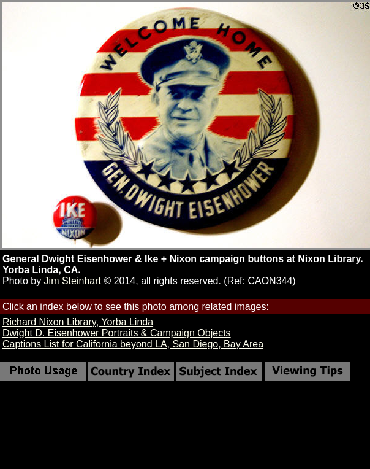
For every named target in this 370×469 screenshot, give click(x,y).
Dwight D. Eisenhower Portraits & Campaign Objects (116, 333)
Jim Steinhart (72, 281)
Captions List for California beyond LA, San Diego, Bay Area (132, 344)
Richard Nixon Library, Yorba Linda (77, 322)
